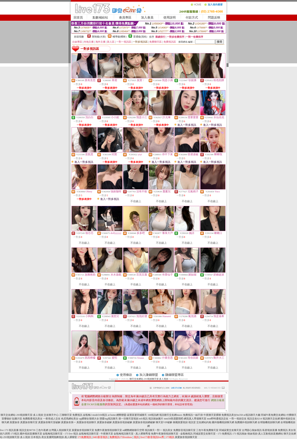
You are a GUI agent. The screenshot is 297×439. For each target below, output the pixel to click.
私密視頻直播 (269, 430)
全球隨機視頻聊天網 (269, 422)
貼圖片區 (17, 418)
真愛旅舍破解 (104, 422)
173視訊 (15, 433)
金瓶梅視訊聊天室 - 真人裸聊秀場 (132, 433)
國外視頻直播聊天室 (31, 433)
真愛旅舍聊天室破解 (49, 422)
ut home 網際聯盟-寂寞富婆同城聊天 (127, 414)
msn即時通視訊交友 (217, 418)
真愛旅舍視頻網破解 (144, 422)
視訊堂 (192, 422)
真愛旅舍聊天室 (29, 422)
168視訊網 (153, 414)
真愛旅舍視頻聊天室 (83, 430)
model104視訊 (99, 414)
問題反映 (214, 17)
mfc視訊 (143, 418)
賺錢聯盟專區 (174, 374)
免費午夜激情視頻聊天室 (108, 430)
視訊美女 (168, 430)
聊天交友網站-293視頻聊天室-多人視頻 (149, 379)
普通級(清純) (140, 36)
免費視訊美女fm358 (232, 414)
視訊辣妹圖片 (155, 418)
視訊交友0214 (254, 418)
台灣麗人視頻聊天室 (60, 430)
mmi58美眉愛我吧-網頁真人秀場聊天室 (185, 418)
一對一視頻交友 (237, 418)
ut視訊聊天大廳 (251, 414)
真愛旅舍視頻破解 (122, 422)
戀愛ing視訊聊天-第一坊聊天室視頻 (119, 418)
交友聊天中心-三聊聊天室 (58, 414)
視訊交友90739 (27, 430)
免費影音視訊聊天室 (184, 430)
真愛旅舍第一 (68, 422)
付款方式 (192, 17)
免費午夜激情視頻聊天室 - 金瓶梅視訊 (172, 433)
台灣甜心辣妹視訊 (252, 430)
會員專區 (125, 17)
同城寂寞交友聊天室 (230, 430)
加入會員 (147, 17)
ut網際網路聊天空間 (133, 430)
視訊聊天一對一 (153, 430)
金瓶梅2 (87, 414)
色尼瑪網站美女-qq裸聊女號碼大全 (80, 418)
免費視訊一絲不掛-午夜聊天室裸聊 (202, 414)
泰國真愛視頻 (180, 422)
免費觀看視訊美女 (32, 418)
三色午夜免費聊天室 (207, 430)
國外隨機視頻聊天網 (223, 422)
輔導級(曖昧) (120, 36)
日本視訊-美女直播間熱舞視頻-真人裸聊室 (54, 437)
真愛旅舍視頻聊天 (86, 422)
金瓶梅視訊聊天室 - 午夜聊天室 (96, 433)
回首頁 (78, 17)
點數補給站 (100, 17)
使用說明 (169, 17)
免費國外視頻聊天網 (246, 422)
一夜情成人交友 (51, 418)
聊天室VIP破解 (164, 422)
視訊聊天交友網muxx (170, 414)
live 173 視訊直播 (9, 430)
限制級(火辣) (99, 36)
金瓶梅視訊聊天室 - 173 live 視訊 (60, 433)
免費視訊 (77, 414)
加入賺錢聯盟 (148, 374)
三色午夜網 (42, 430)
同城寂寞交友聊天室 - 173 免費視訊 (212, 433)
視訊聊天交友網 (271, 418)
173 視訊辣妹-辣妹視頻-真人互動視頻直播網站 (257, 433)
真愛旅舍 (15, 422)
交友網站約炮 (203, 422)
